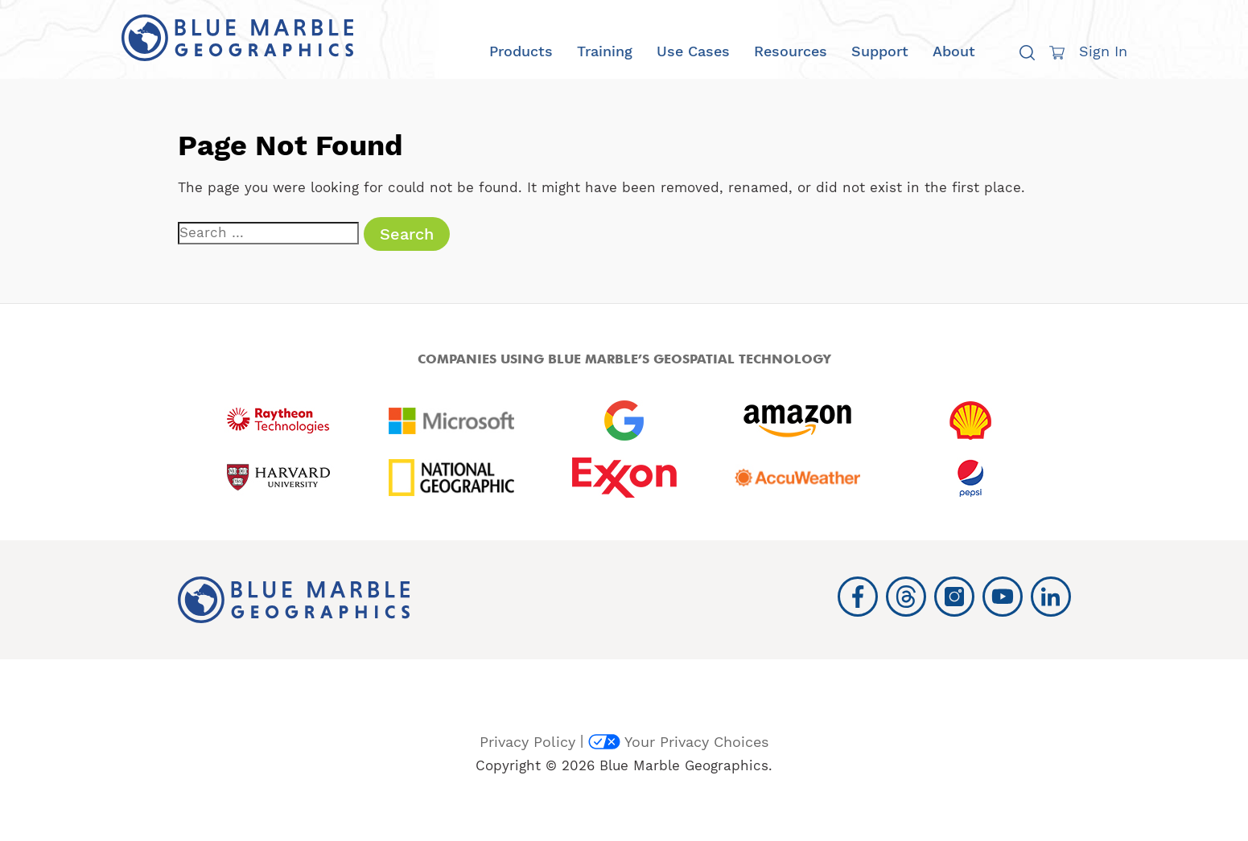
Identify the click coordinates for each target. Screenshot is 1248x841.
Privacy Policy (527, 741)
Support (879, 51)
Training (604, 51)
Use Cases (693, 51)
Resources (790, 51)
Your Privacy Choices (678, 742)
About (954, 51)
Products (521, 51)
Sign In (1103, 51)
